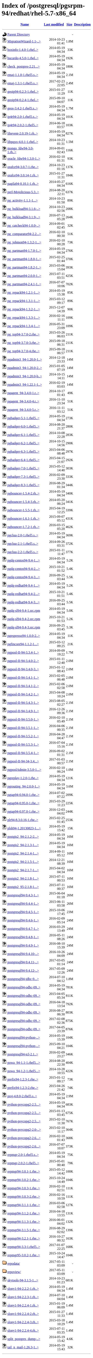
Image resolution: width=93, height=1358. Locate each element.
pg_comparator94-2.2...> (24, 234)
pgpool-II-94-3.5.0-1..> (23, 719)
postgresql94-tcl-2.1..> (22, 1054)
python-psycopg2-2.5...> (23, 1104)
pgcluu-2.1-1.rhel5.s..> (22, 543)
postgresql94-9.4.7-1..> (23, 928)
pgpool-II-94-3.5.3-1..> (23, 744)
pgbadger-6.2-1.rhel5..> (23, 443)
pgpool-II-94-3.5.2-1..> (23, 736)
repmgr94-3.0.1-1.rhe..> (23, 1171)
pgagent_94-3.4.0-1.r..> (23, 393)
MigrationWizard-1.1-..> (24, 41)
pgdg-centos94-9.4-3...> (23, 577)
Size (69, 24)
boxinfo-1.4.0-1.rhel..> (22, 49)
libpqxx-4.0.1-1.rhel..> (22, 142)
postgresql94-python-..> (23, 1037)
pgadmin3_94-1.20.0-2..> (24, 368)
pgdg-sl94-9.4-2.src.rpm (23, 619)
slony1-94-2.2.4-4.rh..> (23, 1330)
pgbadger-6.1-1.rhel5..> (23, 435)
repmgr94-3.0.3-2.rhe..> (23, 1196)
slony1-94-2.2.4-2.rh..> (23, 1314)
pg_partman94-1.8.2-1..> (24, 267)
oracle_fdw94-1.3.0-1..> (23, 158)
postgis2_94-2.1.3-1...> (23, 845)
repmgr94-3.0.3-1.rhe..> (23, 1188)
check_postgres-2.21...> (23, 66)
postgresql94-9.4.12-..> (23, 970)
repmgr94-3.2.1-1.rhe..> (23, 1238)
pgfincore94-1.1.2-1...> (23, 644)
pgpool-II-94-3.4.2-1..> (23, 694)
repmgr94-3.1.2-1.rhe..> (23, 1213)
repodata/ (13, 1263)
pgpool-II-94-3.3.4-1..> (23, 652)
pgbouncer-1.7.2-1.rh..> (23, 527)
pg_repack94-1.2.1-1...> (23, 292)
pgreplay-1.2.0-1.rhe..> (23, 778)
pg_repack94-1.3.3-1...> (23, 317)
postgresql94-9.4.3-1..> (23, 895)
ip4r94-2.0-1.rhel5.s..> (22, 116)
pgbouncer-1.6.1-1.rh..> (23, 518)
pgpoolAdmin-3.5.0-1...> (24, 769)
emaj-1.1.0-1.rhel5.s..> (22, 75)
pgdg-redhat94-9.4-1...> (23, 585)
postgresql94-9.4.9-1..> (23, 945)
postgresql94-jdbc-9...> (23, 979)
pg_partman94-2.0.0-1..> (24, 276)
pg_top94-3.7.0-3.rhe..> (23, 342)
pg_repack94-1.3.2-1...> (23, 309)
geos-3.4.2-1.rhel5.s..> (22, 108)
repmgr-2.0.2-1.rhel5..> (23, 1163)
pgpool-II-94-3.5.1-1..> (23, 728)
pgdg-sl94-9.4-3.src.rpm (23, 627)
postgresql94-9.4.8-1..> (23, 937)
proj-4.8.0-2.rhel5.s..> (22, 1096)
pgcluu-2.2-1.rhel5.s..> (22, 552)
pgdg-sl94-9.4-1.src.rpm (23, 610)
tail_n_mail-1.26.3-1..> (23, 1347)
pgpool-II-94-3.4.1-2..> (23, 686)
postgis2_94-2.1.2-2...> (23, 836)
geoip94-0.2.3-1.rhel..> (23, 91)
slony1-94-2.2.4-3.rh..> (23, 1322)
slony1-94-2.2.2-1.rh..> (23, 1288)
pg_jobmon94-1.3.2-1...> (24, 242)
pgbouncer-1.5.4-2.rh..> (23, 493)
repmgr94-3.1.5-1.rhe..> (23, 1230)
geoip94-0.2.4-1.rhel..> (23, 100)
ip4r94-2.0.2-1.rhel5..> (22, 125)
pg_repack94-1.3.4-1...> (23, 326)
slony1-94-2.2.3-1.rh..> (23, 1297)
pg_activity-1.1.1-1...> (22, 200)
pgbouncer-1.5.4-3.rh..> (23, 502)
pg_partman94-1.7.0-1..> (24, 250)
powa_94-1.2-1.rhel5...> (23, 1071)
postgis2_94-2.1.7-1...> (23, 870)
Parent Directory (18, 34)
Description (82, 24)
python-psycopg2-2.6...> (23, 1138)
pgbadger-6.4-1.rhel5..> (23, 460)
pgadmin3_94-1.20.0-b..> (24, 376)
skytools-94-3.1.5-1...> (22, 1280)
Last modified (54, 24)
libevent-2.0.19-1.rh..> (22, 133)
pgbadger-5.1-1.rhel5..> (23, 418)
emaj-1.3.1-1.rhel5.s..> (22, 83)
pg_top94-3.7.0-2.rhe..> (23, 334)
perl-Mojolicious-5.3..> (23, 192)
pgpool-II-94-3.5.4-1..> (23, 753)
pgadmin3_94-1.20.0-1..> (24, 359)
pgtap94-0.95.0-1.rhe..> (23, 803)
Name (24, 24)
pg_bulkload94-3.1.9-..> (23, 217)
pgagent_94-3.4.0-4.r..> (23, 401)
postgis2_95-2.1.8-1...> (23, 887)
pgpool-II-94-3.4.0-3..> (23, 669)
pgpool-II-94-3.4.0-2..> (23, 661)
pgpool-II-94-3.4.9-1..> (23, 711)
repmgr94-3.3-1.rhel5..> (23, 1247)
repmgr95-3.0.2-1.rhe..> (23, 1255)
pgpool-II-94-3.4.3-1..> (23, 702)
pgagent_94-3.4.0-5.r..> (23, 409)
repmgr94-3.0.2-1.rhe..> (23, 1180)
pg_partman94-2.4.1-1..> (24, 284)
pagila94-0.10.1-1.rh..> (23, 183)
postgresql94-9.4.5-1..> (23, 912)
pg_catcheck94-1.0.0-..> (23, 225)
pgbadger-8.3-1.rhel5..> (23, 485)
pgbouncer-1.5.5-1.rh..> (23, 510)
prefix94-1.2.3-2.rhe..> (22, 1087)
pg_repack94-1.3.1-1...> (23, 301)
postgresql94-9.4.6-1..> (23, 920)
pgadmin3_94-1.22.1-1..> (24, 384)
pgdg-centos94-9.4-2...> (23, 568)
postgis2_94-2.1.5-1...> (23, 861)
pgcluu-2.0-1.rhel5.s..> (22, 535)
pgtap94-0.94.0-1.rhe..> (23, 795)
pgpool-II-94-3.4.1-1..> (23, 677)
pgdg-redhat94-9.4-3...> (23, 602)
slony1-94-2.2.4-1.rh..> (23, 1305)
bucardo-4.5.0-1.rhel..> (23, 58)
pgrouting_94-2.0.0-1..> (23, 786)
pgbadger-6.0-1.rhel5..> (23, 426)
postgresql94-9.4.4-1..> (23, 903)
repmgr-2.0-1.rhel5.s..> (23, 1154)
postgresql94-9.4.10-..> (23, 954)
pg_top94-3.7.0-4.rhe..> (23, 351)
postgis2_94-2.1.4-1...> (23, 853)
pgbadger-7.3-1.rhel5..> (23, 476)
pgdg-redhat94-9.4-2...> (23, 594)
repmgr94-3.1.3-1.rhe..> (23, 1221)
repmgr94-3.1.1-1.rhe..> (23, 1205)
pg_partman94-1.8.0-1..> (24, 259)
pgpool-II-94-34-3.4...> (23, 761)
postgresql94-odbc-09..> (23, 987)
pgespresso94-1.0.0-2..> (23, 635)
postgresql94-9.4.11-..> (23, 962)
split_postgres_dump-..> (23, 1339)
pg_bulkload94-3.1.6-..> (23, 209)
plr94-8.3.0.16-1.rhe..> (22, 820)
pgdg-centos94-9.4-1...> (23, 560)
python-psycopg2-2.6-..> (24, 1129)
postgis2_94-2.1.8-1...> (23, 878)
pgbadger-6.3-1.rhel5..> (23, 451)
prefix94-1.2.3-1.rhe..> (22, 1079)
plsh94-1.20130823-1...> (24, 828)
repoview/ (14, 1272)
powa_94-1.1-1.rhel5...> (23, 1062)
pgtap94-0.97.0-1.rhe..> (23, 811)
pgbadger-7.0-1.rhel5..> (23, 468)
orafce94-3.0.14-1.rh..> (23, 175)
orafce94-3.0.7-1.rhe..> (23, 167)
